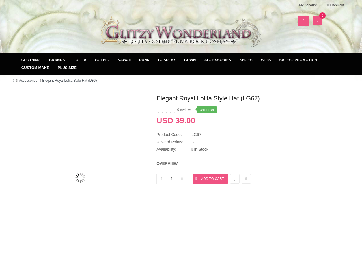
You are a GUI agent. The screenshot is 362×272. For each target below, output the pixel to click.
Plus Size (67, 68)
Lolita (79, 60)
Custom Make (35, 68)
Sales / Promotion (298, 60)
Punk (144, 60)
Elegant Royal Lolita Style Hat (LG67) (70, 81)
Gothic (102, 60)
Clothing (31, 60)
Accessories (217, 60)
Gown (190, 60)
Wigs (266, 60)
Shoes (246, 60)
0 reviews (184, 110)
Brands (57, 60)
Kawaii (124, 60)
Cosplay (167, 60)
